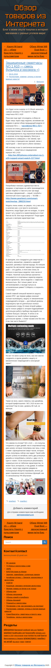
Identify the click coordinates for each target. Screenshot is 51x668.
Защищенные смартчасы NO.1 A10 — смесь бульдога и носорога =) (24, 66)
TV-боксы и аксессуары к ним (18, 566)
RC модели (10, 563)
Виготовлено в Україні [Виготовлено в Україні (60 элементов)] (13, 638)
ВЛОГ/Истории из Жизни (16, 572)
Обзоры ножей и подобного (17, 597)
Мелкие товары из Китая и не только (21, 589)
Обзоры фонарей (13, 600)
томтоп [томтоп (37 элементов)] (28, 642)
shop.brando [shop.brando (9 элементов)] (19, 635)
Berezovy (40, 82)
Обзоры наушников (14, 594)
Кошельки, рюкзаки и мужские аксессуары (23, 586)
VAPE (8, 569)
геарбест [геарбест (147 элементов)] (41, 638)
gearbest (12, 501)
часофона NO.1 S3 (31, 126)
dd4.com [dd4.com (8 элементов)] (34, 630)
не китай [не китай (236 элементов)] (8, 641)
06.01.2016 (13, 74)
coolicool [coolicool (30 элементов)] (26, 630)
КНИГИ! (9, 583)
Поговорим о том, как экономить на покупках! (24, 606)
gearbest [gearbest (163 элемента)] (8, 633)
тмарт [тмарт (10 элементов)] (22, 642)
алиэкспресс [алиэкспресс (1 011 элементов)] (30, 638)
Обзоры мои (11, 591)
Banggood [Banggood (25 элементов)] (18, 630)
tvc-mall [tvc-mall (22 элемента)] (37, 635)
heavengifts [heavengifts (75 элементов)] (30, 633)
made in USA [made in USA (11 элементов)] (9, 635)
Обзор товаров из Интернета (25, 15)
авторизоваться (25, 515)
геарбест (23, 501)
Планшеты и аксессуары (16, 603)
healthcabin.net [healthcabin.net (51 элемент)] (18, 633)
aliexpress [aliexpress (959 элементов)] (9, 629)
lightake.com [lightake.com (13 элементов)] (40, 633)
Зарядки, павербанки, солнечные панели (23, 575)
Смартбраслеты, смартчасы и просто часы (23, 614)
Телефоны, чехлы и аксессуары (19, 617)
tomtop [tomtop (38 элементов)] (31, 635)
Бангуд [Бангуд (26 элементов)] (44, 635)
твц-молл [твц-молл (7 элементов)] (16, 642)
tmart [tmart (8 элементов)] (26, 635)
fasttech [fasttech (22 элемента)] (40, 630)
